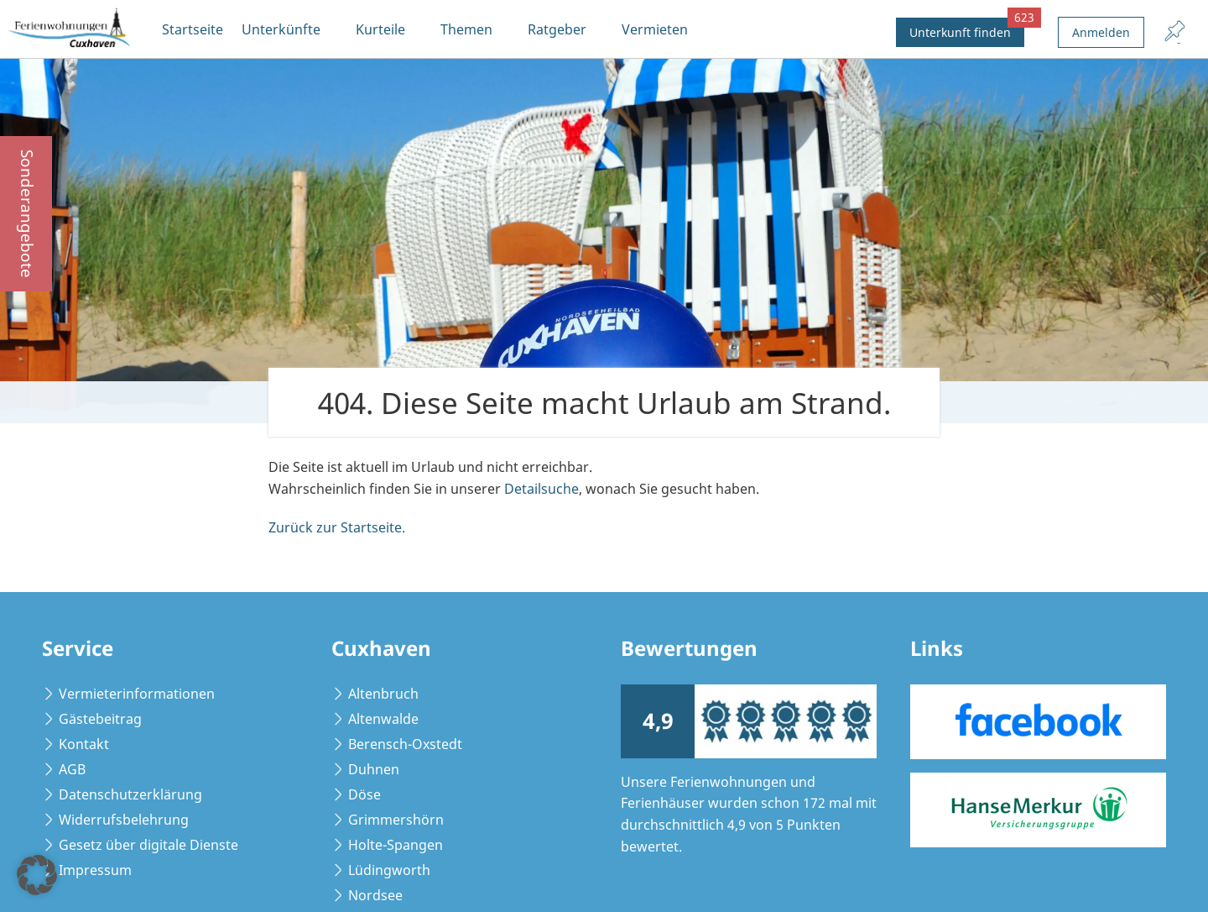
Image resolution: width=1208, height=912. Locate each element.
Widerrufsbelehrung (124, 819)
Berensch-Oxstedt (405, 744)
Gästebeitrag (100, 719)
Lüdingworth (389, 870)
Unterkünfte (281, 29)
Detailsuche (541, 489)
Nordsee (375, 895)
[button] (37, 875)
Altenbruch (383, 693)
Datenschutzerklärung (130, 794)
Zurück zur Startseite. (336, 527)
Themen (466, 29)
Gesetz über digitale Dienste (148, 845)
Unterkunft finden (966, 29)
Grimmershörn (396, 819)
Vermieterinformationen (137, 693)
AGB (72, 769)
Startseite (192, 29)
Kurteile (380, 29)
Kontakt (84, 744)
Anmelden (1101, 32)
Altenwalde (383, 719)
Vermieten (655, 29)
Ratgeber (557, 29)
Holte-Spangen (395, 845)
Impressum (95, 870)
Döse (364, 794)
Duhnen (373, 769)
